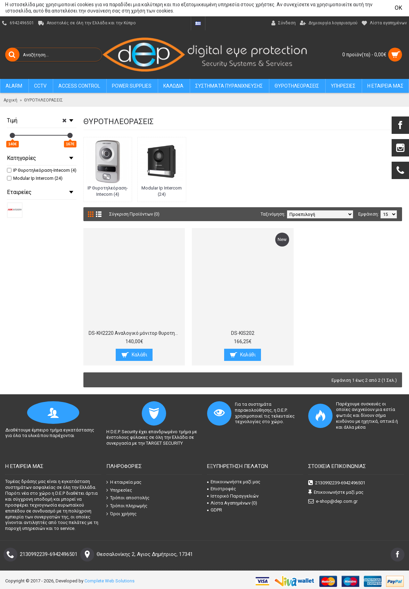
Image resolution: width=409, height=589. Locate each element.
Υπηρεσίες (119, 490)
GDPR (214, 510)
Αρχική (10, 100)
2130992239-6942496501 (336, 483)
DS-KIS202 (242, 333)
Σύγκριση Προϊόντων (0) (134, 214)
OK (398, 8)
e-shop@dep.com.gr (333, 501)
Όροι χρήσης (121, 513)
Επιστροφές (221, 488)
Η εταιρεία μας (123, 482)
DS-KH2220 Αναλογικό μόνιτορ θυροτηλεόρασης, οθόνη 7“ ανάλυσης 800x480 (135, 333)
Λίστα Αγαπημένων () (232, 503)
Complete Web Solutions (109, 580)
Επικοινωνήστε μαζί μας (233, 481)
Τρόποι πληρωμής (126, 506)
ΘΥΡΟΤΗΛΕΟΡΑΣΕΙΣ (43, 100)
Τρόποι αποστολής (127, 498)
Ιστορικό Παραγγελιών (233, 496)
